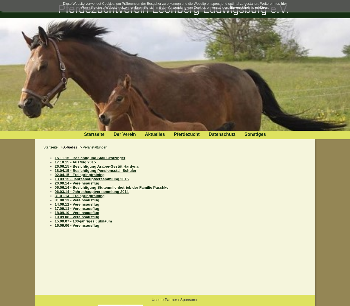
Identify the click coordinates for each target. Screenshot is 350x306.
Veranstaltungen (95, 147)
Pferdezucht (187, 134)
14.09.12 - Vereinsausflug (77, 204)
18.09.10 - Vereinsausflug (77, 213)
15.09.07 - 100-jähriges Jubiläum (83, 221)
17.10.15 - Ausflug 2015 (75, 162)
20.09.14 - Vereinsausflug (77, 183)
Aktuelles (155, 134)
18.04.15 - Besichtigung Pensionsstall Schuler (95, 170)
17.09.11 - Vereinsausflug (77, 208)
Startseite (94, 134)
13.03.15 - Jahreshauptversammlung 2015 (92, 179)
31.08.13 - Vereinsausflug (77, 200)
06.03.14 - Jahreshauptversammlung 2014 (92, 192)
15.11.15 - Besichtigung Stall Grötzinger (90, 158)
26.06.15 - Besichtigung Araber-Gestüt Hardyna (96, 166)
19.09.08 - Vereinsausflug (77, 217)
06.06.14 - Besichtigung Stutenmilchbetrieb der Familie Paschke (111, 187)
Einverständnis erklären (249, 8)
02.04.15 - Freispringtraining (80, 175)
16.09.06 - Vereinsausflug (77, 225)
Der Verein (125, 134)
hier (284, 4)
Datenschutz (222, 134)
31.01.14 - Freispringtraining (80, 196)
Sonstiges (255, 134)
